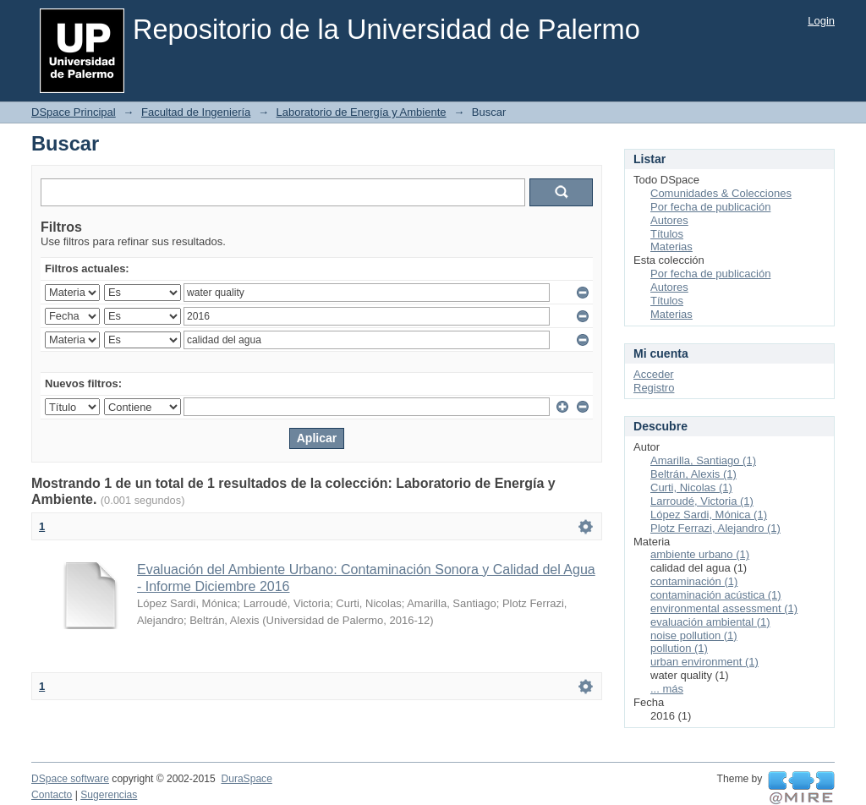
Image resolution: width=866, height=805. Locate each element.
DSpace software (70, 779)
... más (666, 688)
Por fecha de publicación (710, 206)
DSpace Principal (73, 112)
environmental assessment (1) (723, 608)
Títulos (666, 233)
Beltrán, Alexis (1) (693, 474)
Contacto (51, 795)
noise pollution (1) (693, 635)
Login (821, 20)
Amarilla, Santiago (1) (703, 460)
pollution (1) (679, 648)
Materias (671, 246)
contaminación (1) (693, 581)
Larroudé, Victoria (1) (702, 501)
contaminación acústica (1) (715, 595)
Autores (669, 220)
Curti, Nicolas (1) (691, 487)
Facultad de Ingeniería (195, 112)
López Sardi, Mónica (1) (708, 514)
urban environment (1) (704, 661)
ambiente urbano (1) (699, 554)
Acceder (653, 374)
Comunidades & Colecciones (721, 193)
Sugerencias (108, 795)
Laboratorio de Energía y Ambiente (362, 112)
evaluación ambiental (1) (710, 622)
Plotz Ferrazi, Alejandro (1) (715, 528)
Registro (653, 387)
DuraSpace (246, 779)
